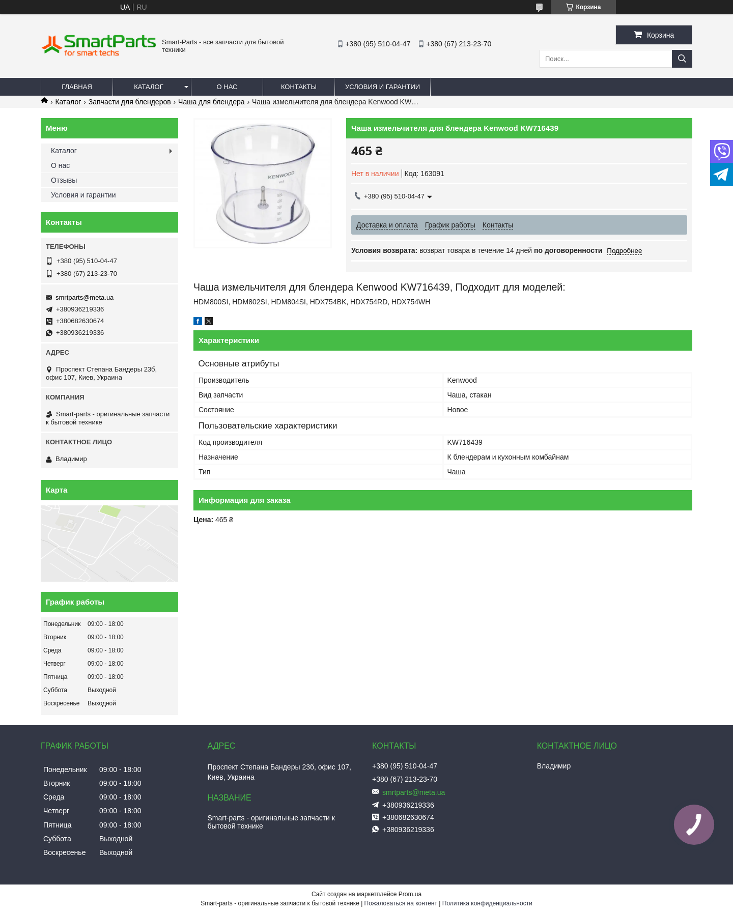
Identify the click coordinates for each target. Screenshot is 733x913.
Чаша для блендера (211, 102)
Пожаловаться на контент (400, 903)
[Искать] (682, 59)
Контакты (299, 87)
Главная (77, 87)
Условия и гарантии (382, 87)
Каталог (148, 87)
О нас (227, 87)
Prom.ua (410, 894)
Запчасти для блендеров (130, 102)
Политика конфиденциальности (487, 903)
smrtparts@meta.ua (84, 297)
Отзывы (64, 180)
